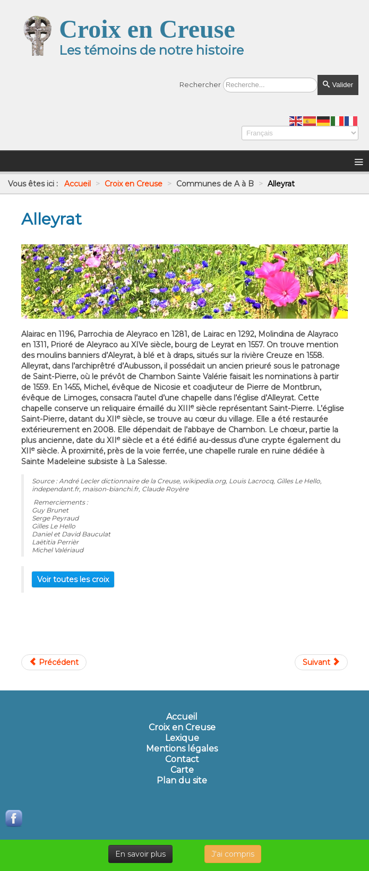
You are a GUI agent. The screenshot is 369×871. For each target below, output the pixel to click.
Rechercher (200, 84)
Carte (182, 770)
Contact (182, 759)
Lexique (182, 738)
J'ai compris (232, 854)
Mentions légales (182, 749)
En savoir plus (140, 854)
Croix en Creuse (182, 727)
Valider (338, 85)
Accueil (182, 717)
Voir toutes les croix (73, 579)
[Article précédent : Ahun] (54, 662)
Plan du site (182, 780)
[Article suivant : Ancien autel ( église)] (321, 662)
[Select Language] (300, 133)
